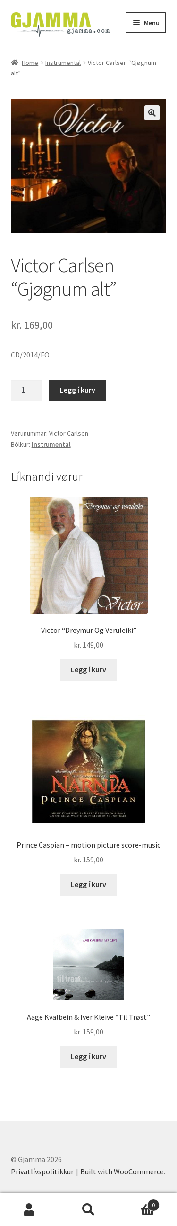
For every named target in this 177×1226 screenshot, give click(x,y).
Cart (139, 1203)
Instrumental (63, 62)
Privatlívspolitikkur (42, 1171)
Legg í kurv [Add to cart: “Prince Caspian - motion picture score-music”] (88, 884)
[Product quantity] (27, 391)
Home (30, 62)
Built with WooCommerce (122, 1171)
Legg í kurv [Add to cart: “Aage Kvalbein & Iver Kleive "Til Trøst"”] (88, 1056)
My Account (29, 1210)
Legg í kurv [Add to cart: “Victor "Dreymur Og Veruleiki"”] (88, 669)
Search (88, 1210)
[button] (152, 112)
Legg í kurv (77, 389)
